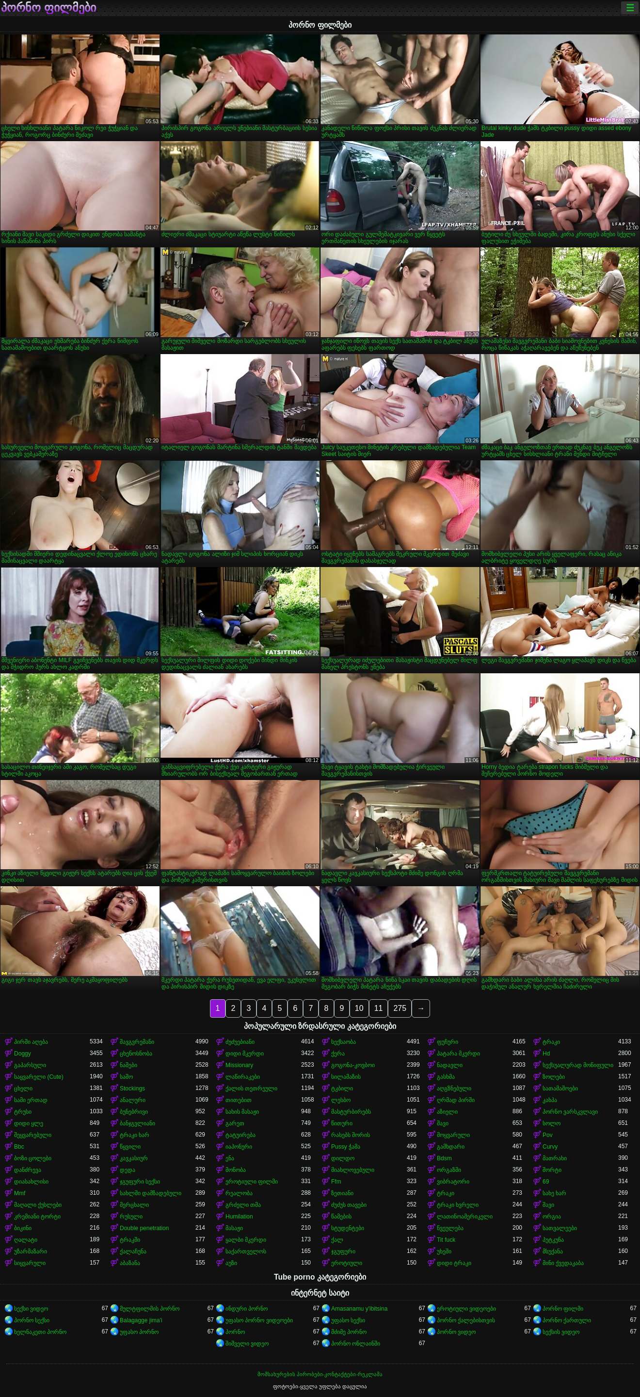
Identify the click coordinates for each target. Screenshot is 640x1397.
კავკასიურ (134, 1158)
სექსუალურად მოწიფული (578, 1065)
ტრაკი (551, 1042)
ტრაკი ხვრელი (458, 1205)
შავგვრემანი (137, 1042)
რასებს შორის (350, 1135)
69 (546, 1181)
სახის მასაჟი (242, 1111)
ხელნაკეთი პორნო (40, 1332)
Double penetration (144, 1228)
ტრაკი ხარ (134, 1135)
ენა (229, 1158)
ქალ (337, 1239)
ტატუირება (240, 1135)
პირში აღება (31, 1042)
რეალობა (239, 1193)
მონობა (235, 1170)
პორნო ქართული (567, 1320)
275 (399, 1008)
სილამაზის (346, 1076)
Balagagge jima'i (141, 1320)
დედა (127, 1170)
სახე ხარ (554, 1193)
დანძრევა (27, 1170)
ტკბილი (342, 1088)
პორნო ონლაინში (355, 1343)
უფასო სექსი (348, 1320)
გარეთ (234, 1123)
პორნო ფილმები (48, 7)
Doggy (22, 1053)
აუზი (231, 1263)
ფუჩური (447, 1042)
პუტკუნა (553, 1239)
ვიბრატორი (453, 1181)
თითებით (238, 1100)
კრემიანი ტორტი (37, 1216)
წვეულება (450, 1228)
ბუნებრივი (134, 1111)
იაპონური (238, 1146)
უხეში (444, 1251)
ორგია (552, 1216)
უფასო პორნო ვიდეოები (259, 1320)
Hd (546, 1053)
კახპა (550, 1100)
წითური (341, 1123)
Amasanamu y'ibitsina (359, 1308)
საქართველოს (245, 1251)
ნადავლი (450, 1065)
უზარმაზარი (30, 1251)
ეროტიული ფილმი (251, 1181)
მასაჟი (234, 1228)
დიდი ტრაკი (454, 1263)
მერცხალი (134, 1205)
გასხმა (446, 1076)
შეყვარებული (32, 1135)
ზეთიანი (342, 1193)
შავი (442, 1123)
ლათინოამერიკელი (465, 1216)
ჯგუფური (343, 1251)
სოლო (551, 1123)
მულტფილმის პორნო (149, 1308)
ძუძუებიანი (240, 1042)
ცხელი (23, 1088)
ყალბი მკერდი (245, 1239)
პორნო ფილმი (563, 1308)
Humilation (239, 1216)
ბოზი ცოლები (32, 1158)
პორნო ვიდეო (456, 1332)
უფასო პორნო (139, 1332)
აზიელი (447, 1111)
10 (359, 1008)
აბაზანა (130, 1263)
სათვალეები (560, 1228)
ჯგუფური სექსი (140, 1181)
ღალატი (25, 1239)
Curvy (550, 1146)
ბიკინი (23, 1228)
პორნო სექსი (31, 1320)
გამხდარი (450, 1146)
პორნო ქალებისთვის (466, 1320)
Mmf (19, 1193)
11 (378, 1008)
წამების (341, 1216)
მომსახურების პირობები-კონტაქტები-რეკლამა (320, 1374)
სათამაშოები (560, 1088)
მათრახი (555, 1158)
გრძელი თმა (243, 1205)
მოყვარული (453, 1135)
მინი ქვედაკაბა (563, 1263)
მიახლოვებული (352, 1170)
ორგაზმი (449, 1170)
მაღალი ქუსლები (38, 1205)
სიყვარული (30, 1263)
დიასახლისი (31, 1181)
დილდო (342, 1158)
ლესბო (341, 1100)
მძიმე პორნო (349, 1332)
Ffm (336, 1181)
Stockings (132, 1088)
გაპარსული (30, 1065)
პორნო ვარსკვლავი (570, 1111)
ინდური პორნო (246, 1308)
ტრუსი (23, 1111)
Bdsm (444, 1158)
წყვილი (130, 1146)
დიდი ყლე (28, 1123)
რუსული (131, 1216)
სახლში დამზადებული (150, 1193)
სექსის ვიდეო (561, 1332)
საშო (126, 1076)
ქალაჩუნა (133, 1251)
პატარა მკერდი (458, 1053)
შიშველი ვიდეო (247, 1343)
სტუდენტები (347, 1228)
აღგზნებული (454, 1088)
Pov (548, 1135)
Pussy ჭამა (345, 1146)
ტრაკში (130, 1239)
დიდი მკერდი (244, 1053)
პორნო (235, 1332)
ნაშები (128, 1065)
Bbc (19, 1146)
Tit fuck (446, 1239)
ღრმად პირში (456, 1100)
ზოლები (554, 1076)
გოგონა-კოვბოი (353, 1065)
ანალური (132, 1100)
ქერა (338, 1053)
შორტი (552, 1170)
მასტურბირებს (351, 1111)
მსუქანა (553, 1251)
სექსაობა (343, 1042)
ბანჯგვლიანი (137, 1123)
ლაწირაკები (242, 1076)
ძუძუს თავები (349, 1205)
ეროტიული (346, 1263)
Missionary (239, 1065)
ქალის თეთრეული (251, 1088)
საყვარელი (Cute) (39, 1076)
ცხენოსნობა (136, 1053)
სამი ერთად (31, 1100)
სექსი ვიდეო (31, 1308)
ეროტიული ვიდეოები (466, 1308)
